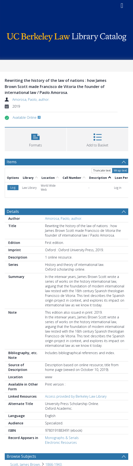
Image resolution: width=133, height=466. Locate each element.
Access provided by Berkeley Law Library (75, 396)
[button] (35, 138)
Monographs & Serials (62, 437)
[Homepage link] (66, 36)
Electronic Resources (61, 442)
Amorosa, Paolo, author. (30, 99)
